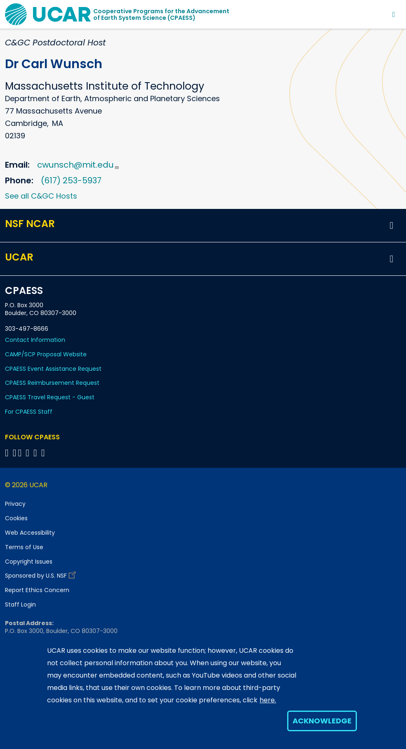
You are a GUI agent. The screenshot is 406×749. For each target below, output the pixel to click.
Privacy (15, 504)
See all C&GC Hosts (41, 196)
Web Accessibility (30, 533)
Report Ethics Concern (37, 590)
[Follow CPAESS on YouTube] (44, 453)
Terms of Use (24, 547)
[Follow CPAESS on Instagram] (36, 453)
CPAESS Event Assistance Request (53, 369)
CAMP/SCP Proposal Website (46, 354)
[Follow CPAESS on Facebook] (8, 453)
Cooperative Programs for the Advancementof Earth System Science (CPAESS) (161, 14)
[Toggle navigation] (394, 14)
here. (268, 700)
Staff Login (20, 604)
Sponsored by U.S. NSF (41, 574)
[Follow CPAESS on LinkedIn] (29, 453)
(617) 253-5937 (71, 180)
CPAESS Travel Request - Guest (49, 397)
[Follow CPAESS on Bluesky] (15, 453)
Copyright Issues (28, 561)
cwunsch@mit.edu (78, 165)
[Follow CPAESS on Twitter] (21, 453)
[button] (391, 225)
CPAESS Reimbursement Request (52, 383)
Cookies (16, 518)
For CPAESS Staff (28, 412)
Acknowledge (322, 721)
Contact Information (35, 340)
